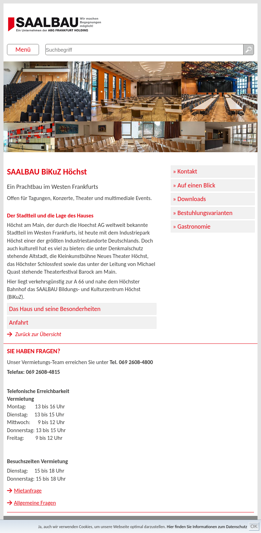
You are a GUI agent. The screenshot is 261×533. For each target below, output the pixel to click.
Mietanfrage (28, 490)
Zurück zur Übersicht (34, 334)
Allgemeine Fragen (35, 502)
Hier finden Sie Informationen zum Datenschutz (207, 526)
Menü (22, 49)
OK (254, 526)
